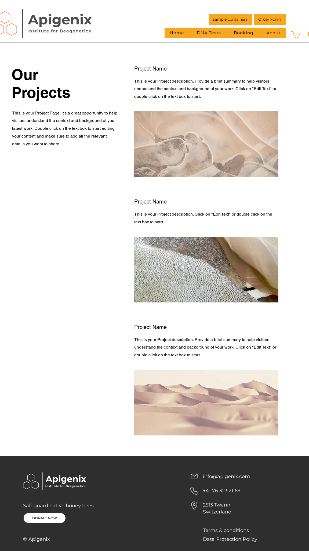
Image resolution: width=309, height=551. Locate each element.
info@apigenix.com (226, 476)
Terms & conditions (226, 530)
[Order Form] (270, 19)
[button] (295, 34)
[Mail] (194, 476)
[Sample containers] (230, 19)
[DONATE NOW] (44, 518)
